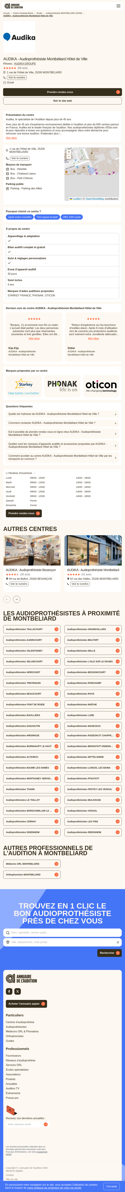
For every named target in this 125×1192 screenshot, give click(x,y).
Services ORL (14, 1065)
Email (10, 82)
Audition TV (12, 1088)
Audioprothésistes (16, 1026)
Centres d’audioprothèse (20, 1022)
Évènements (13, 1093)
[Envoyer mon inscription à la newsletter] (46, 1124)
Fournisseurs (13, 1055)
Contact (10, 1175)
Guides (10, 1040)
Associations (13, 1074)
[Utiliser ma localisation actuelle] (117, 942)
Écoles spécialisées (17, 1069)
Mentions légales (14, 1171)
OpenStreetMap (95, 198)
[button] (92, 171)
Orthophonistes (15, 1036)
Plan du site (12, 1179)
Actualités (11, 1084)
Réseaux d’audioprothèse (20, 1060)
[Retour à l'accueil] (27, 978)
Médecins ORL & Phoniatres (22, 1031)
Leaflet (75, 198)
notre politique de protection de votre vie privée (54, 1187)
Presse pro (12, 1098)
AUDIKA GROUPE (25, 63)
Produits (10, 1079)
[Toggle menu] (118, 6)
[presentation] (30, 1136)
